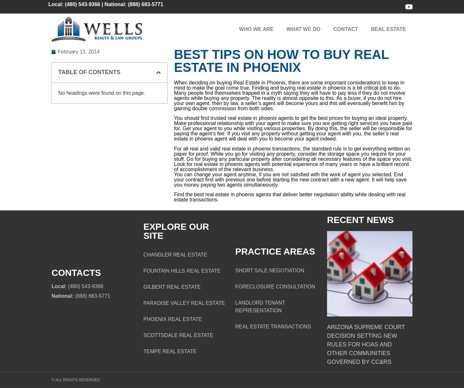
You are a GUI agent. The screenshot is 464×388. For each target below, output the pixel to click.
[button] (158, 72)
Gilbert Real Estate (172, 287)
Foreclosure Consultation (275, 286)
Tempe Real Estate (170, 351)
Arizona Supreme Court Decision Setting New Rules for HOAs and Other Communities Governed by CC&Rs (366, 344)
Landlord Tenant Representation (260, 306)
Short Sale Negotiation (269, 270)
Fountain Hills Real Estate (181, 271)
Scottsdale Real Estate (178, 335)
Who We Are (256, 29)
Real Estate (388, 29)
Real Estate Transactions (273, 326)
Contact (346, 29)
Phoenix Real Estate (172, 319)
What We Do (303, 29)
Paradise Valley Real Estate (184, 303)
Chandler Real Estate (175, 254)
